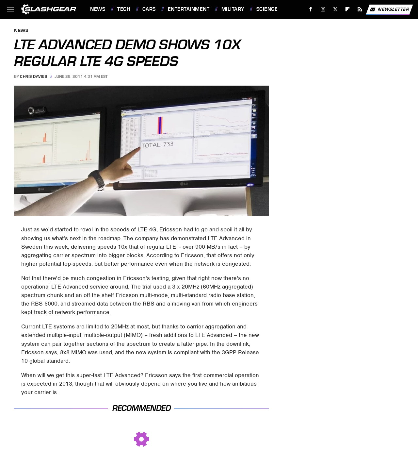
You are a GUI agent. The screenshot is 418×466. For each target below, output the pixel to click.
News (97, 9)
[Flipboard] (347, 9)
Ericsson (170, 229)
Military (232, 9)
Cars (149, 9)
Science (267, 9)
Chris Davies (33, 76)
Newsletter (389, 9)
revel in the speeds (104, 229)
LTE (142, 229)
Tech (123, 9)
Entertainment (189, 9)
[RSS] (360, 9)
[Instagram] (323, 9)
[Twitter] (335, 9)
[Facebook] (310, 9)
